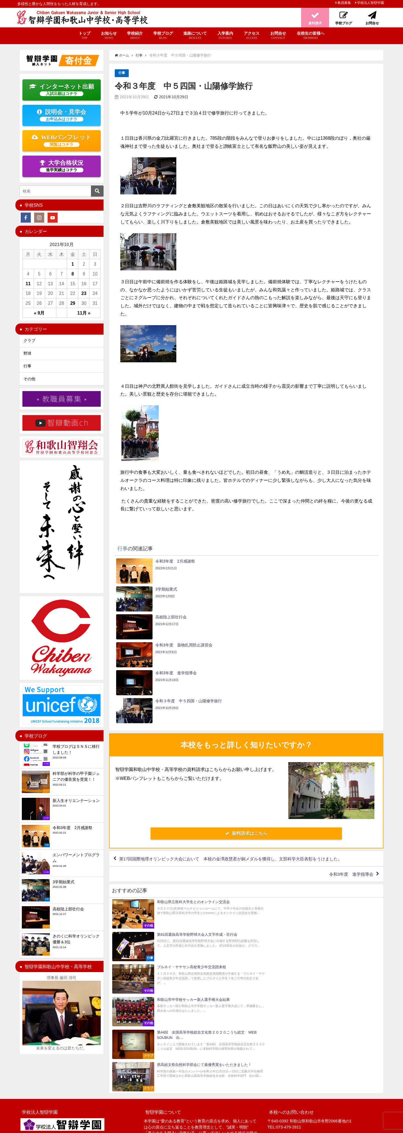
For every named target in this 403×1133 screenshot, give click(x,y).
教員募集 (344, 2)
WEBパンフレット (62, 140)
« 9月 (39, 313)
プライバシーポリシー (112, 1126)
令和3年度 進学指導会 (349, 791)
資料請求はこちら (246, 749)
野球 (27, 353)
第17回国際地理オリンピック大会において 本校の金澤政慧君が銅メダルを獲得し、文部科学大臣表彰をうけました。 (238, 775)
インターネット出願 (61, 89)
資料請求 (300, 1100)
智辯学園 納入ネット (187, 1126)
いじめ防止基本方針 (150, 1126)
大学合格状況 (62, 166)
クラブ (29, 340)
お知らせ (109, 35)
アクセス (251, 35)
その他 (29, 379)
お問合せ (278, 35)
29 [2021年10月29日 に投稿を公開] (72, 303)
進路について (195, 35)
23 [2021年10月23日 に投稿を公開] (83, 293)
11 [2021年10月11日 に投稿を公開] (28, 283)
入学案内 (225, 35)
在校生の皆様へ (310, 35)
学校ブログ (163, 35)
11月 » (83, 313)
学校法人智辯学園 (370, 2)
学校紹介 (135, 35)
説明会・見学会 (61, 115)
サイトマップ (79, 1126)
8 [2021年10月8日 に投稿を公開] (72, 274)
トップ (84, 35)
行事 (122, 73)
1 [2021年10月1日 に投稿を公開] (72, 264)
